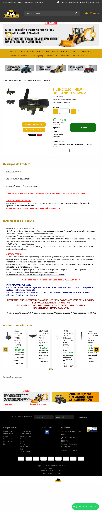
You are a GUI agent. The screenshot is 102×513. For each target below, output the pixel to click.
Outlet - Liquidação (37, 56)
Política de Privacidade (24, 445)
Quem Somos (8, 436)
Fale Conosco (8, 439)
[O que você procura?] (76, 13)
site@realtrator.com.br (69, 450)
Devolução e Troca (24, 440)
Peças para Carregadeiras (82, 51)
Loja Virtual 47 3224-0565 (69, 2)
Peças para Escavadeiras (60, 51)
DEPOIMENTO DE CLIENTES (82, 56)
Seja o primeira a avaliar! (61, 102)
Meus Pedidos (8, 2)
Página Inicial (8, 434)
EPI (56, 56)
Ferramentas (64, 56)
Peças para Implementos (18, 56)
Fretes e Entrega (25, 451)
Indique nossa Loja (8, 442)
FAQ (21, 449)
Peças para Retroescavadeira (37, 51)
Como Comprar (25, 434)
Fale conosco (38, 2)
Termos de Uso (25, 436)
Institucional (7, 431)
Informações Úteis (26, 431)
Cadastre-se (28, 2)
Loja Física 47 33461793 (90, 2)
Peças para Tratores (17, 51)
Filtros (49, 56)
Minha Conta (18, 2)
